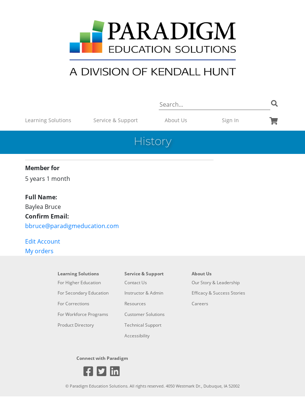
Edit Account (42, 241)
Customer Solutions (144, 314)
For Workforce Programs (83, 314)
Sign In (230, 120)
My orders (39, 251)
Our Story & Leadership (216, 282)
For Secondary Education (83, 293)
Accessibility (137, 336)
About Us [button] (176, 120)
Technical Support (142, 325)
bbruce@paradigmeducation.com (72, 226)
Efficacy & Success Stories (218, 293)
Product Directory (76, 325)
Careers (200, 303)
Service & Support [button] (115, 120)
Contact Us (135, 282)
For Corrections (73, 303)
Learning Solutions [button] (48, 120)
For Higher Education (79, 282)
